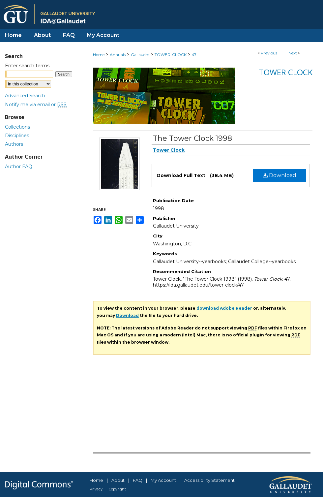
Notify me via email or (36, 105)
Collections (17, 127)
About (118, 480)
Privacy (96, 489)
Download (279, 175)
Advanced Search (25, 96)
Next (292, 52)
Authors (14, 144)
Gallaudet (140, 54)
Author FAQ (18, 167)
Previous (269, 52)
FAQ (137, 480)
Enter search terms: (27, 66)
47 (194, 54)
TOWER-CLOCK (171, 54)
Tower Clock (285, 72)
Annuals (118, 54)
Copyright (117, 489)
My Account (163, 480)
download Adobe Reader (224, 308)
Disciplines (17, 136)
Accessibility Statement (209, 480)
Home (98, 54)
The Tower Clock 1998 (192, 138)
